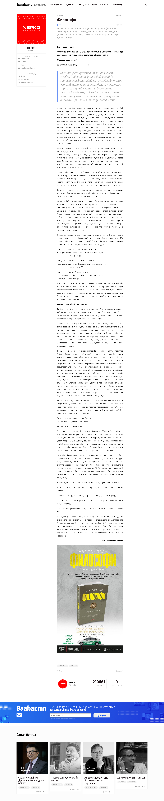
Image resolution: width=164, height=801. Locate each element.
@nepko (31, 51)
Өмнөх (60, 15)
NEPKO (60, 25)
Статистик (104, 5)
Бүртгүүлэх (101, 715)
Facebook (23, 65)
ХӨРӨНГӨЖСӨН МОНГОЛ (131, 777)
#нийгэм (121, 782)
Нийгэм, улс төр (56, 5)
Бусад (94, 5)
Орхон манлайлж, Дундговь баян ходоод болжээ (31, 780)
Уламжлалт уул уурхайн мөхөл (64, 779)
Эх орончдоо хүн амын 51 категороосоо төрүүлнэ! (97, 780)
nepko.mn (23, 59)
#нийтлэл (74, 666)
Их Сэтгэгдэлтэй (25, 82)
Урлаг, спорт (84, 5)
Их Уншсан (23, 79)
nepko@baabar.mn (26, 68)
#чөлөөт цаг (62, 666)
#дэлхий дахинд (91, 787)
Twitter (22, 62)
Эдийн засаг (70, 5)
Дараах (119, 15)
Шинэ (21, 76)
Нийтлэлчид (117, 5)
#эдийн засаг (24, 787)
